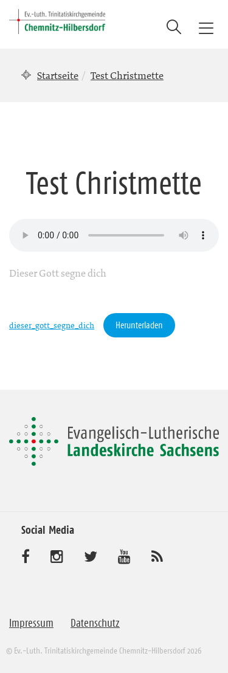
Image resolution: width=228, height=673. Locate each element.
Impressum (31, 623)
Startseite (57, 75)
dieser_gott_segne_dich (51, 325)
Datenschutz (95, 623)
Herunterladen (139, 325)
